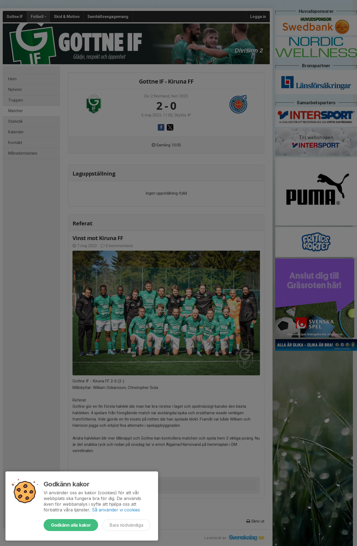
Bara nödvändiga (126, 525)
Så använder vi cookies (116, 510)
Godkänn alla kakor (71, 525)
